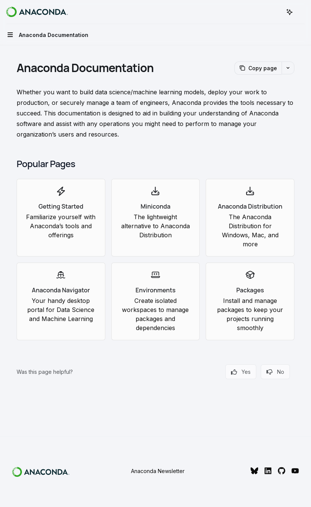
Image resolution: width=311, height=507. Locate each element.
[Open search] (275, 12)
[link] (61, 218)
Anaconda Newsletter (158, 471)
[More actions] (301, 12)
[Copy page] (258, 68)
